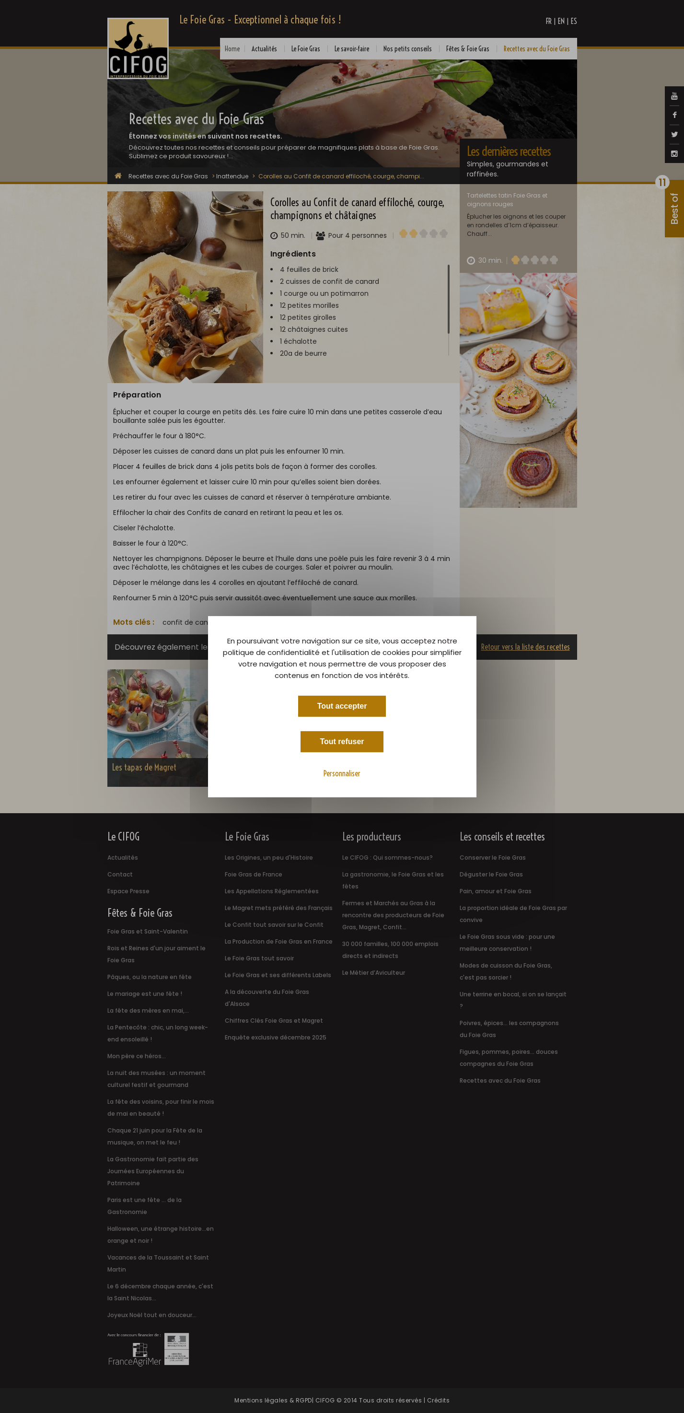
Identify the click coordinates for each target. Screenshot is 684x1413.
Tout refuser (342, 741)
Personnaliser (342, 773)
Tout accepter (342, 705)
